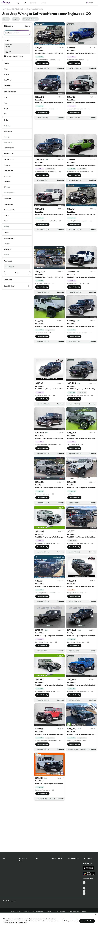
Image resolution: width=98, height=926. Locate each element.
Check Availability (42, 63)
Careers (49, 911)
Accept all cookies (87, 921)
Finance (43, 3)
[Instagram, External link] (84, 890)
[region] (49, 919)
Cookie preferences (70, 921)
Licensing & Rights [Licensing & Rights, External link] (60, 911)
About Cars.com (15, 911)
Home (3, 9)
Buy (18, 3)
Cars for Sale (10, 9)
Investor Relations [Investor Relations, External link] (38, 911)
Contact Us (26, 911)
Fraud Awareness (74, 911)
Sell (25, 3)
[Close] (96, 914)
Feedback (84, 911)
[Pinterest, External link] (84, 893)
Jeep (28, 9)
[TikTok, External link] (84, 882)
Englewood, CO (20, 9)
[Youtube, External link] (84, 888)
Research (33, 3)
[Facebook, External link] (84, 885)
